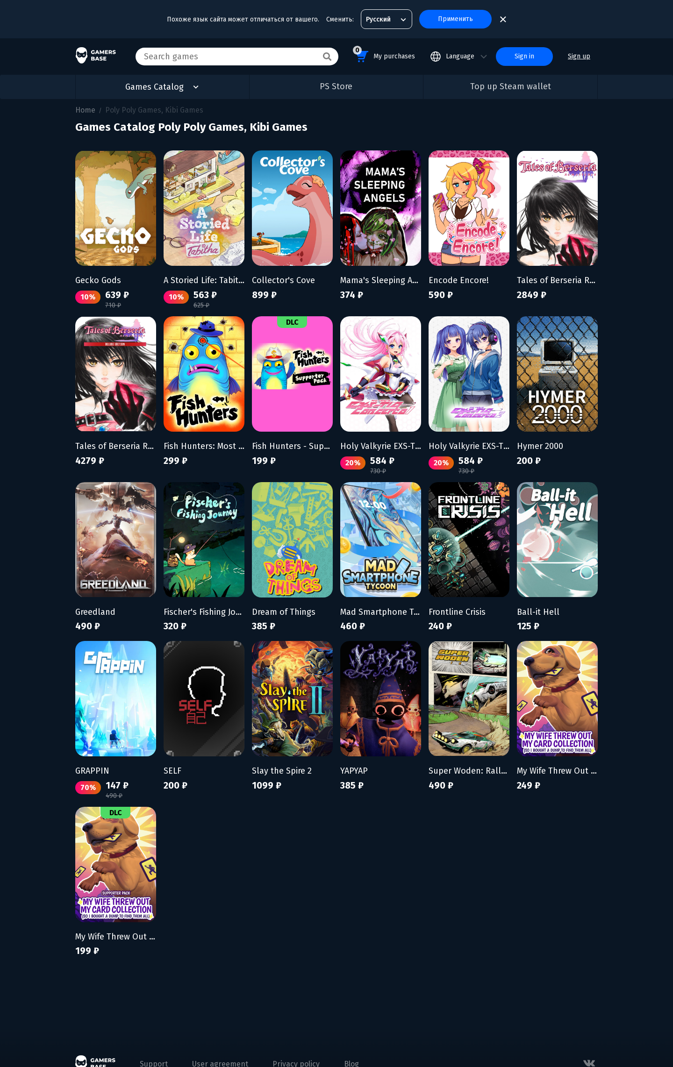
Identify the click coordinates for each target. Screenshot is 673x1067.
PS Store (336, 86)
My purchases (384, 55)
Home (85, 110)
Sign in (524, 56)
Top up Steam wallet (510, 86)
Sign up (579, 56)
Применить (455, 19)
